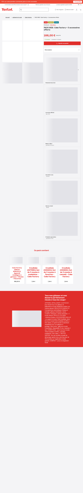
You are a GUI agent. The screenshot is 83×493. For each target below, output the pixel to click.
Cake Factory (28, 17)
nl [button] (81, 4)
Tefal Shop (53, 25)
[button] (59, 9)
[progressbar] (12, 73)
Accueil (8, 17)
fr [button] (78, 4)
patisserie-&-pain (17, 17)
